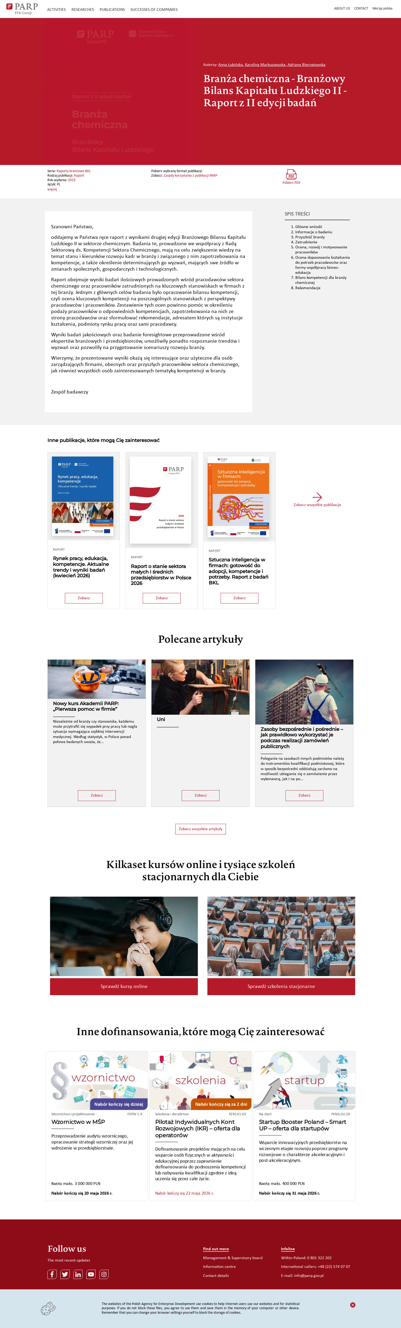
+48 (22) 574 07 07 (334, 1267)
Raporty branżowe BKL (74, 171)
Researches (83, 10)
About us (342, 8)
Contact (361, 8)
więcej (52, 189)
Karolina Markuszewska (265, 65)
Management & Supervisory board (232, 1258)
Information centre (219, 1267)
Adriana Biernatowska (307, 65)
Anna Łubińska (230, 65)
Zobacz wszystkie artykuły (200, 829)
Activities (56, 10)
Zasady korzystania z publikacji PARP (190, 176)
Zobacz (84, 598)
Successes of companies (154, 10)
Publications (112, 10)
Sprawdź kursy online (124, 986)
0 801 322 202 (319, 1258)
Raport (79, 176)
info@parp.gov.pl (309, 1276)
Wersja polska (382, 8)
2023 (71, 180)
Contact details (216, 1276)
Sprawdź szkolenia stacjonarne (281, 986)
